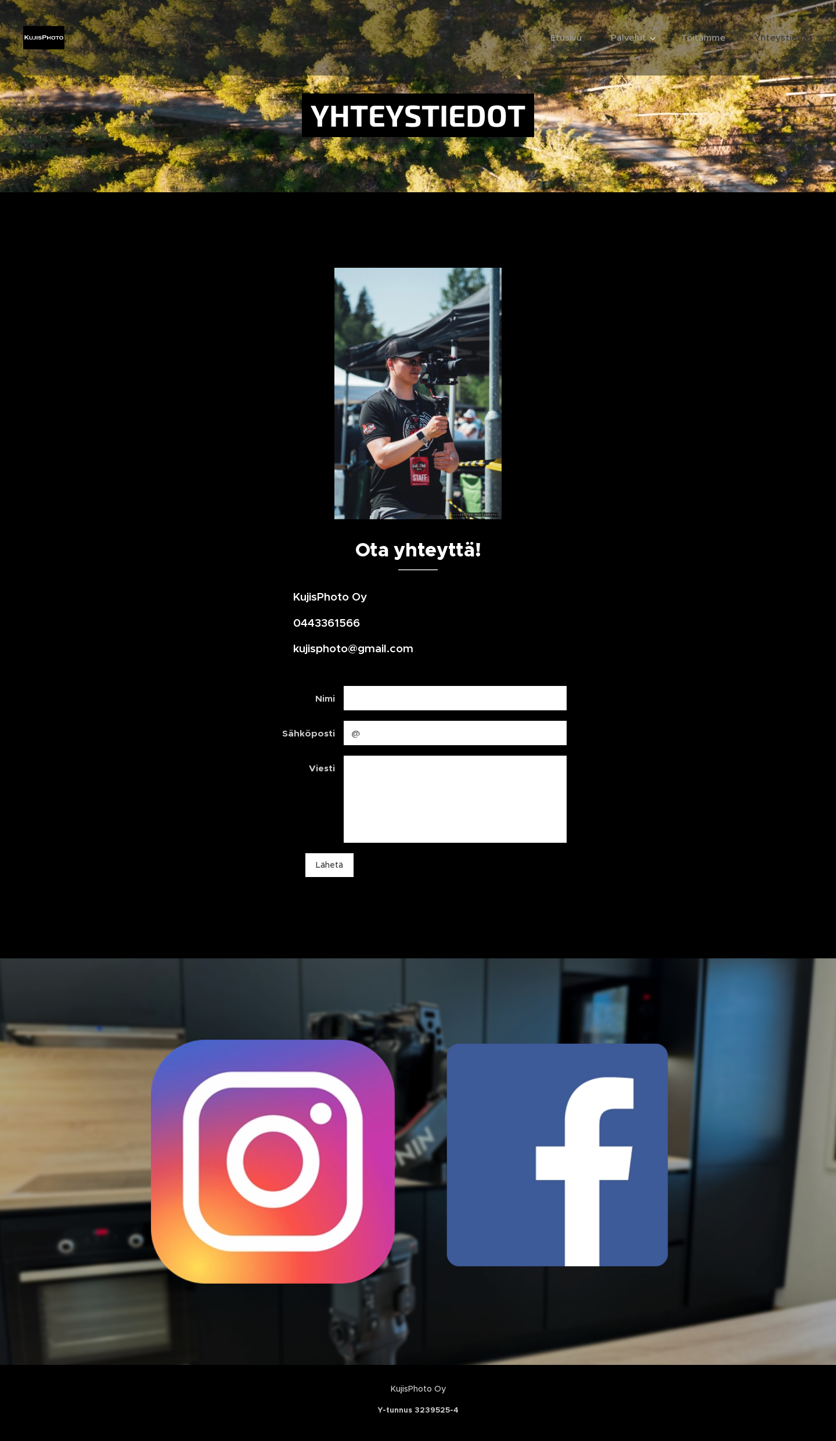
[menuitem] (571, 37)
